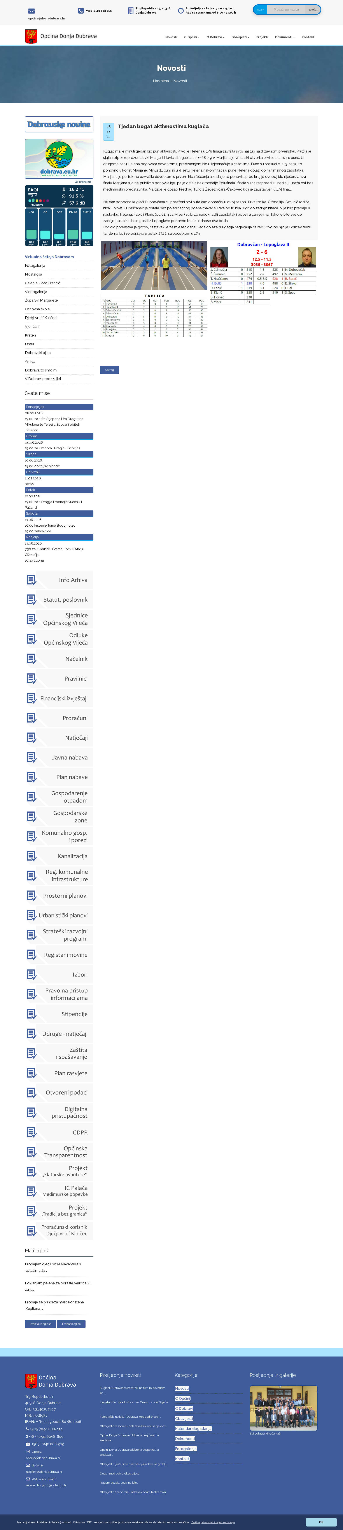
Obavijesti (240, 37)
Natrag (109, 369)
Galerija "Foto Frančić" (43, 283)
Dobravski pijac (38, 352)
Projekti (262, 37)
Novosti (171, 37)
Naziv (260, 9)
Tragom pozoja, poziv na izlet (119, 1482)
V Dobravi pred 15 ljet (43, 378)
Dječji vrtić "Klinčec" (41, 318)
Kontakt (308, 37)
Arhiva (30, 361)
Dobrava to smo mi (41, 370)
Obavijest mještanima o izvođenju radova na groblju (133, 1464)
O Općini (192, 37)
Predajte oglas (71, 1323)
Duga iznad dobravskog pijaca (119, 1473)
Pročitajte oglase (40, 1323)
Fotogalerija (35, 265)
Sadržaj (313, 9)
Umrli (29, 344)
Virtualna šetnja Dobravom (49, 257)
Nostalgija (33, 274)
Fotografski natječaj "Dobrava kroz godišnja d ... (130, 1416)
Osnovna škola (37, 309)
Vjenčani (32, 326)
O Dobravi (215, 37)
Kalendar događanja (193, 1428)
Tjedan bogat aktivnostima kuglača (163, 126)
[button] (213, 1522)
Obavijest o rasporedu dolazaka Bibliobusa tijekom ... (134, 1426)
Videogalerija (36, 292)
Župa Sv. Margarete (41, 300)
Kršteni (31, 335)
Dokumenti (285, 37)
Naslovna (161, 81)
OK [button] (321, 1522)
